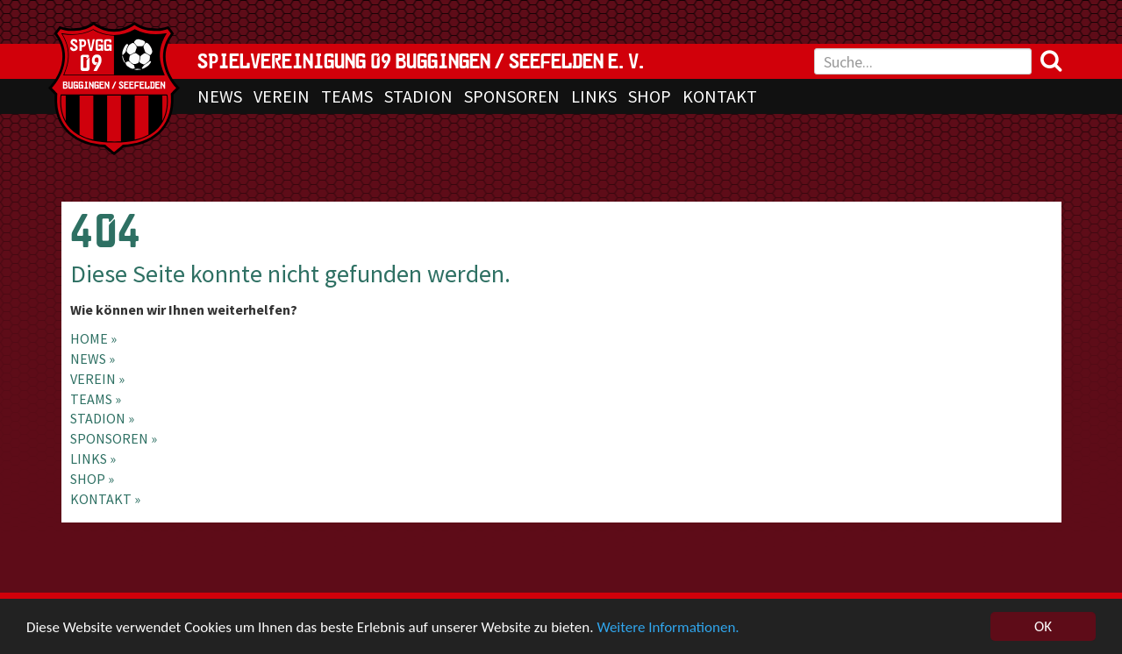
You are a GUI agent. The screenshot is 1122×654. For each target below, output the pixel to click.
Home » (93, 338)
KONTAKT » (105, 499)
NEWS (219, 96)
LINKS (594, 96)
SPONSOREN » (113, 438)
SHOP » (92, 478)
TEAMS (347, 96)
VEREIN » (97, 378)
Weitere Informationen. (668, 628)
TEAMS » (95, 399)
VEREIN (282, 96)
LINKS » (93, 458)
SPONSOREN (512, 96)
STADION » (102, 418)
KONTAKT (719, 96)
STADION (418, 96)
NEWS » (92, 358)
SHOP (649, 96)
